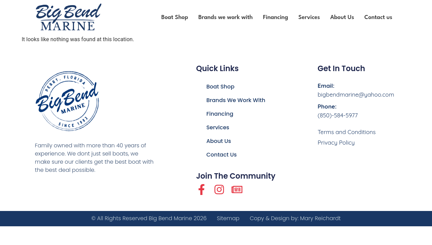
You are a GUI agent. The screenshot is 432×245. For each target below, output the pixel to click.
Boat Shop (174, 17)
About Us (342, 17)
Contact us (378, 17)
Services (309, 17)
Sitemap (228, 219)
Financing (275, 17)
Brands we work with (225, 17)
